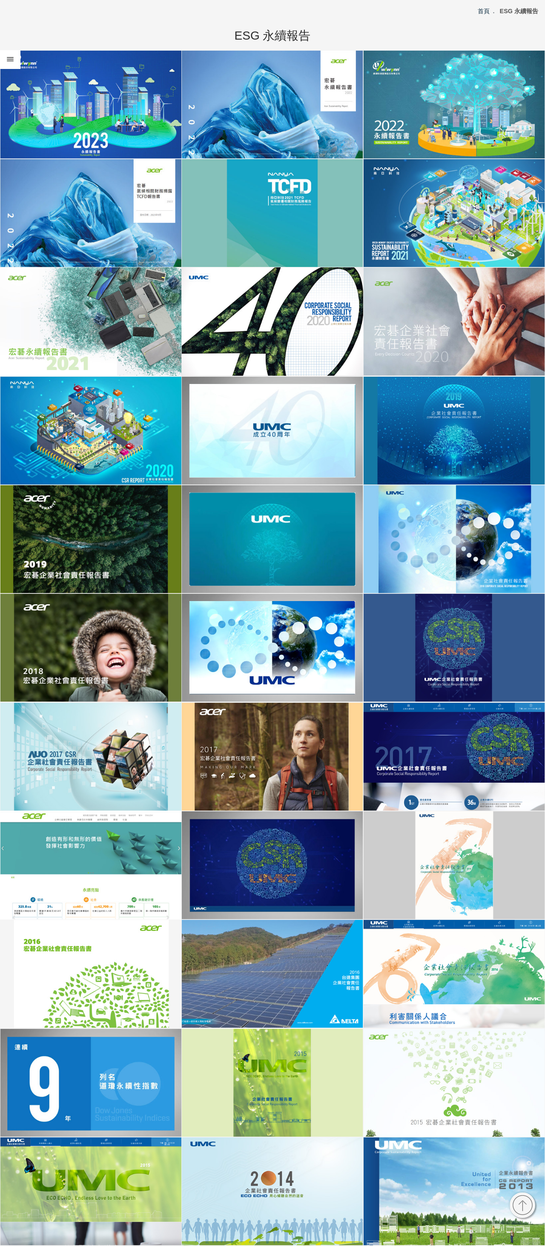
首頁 (484, 11)
